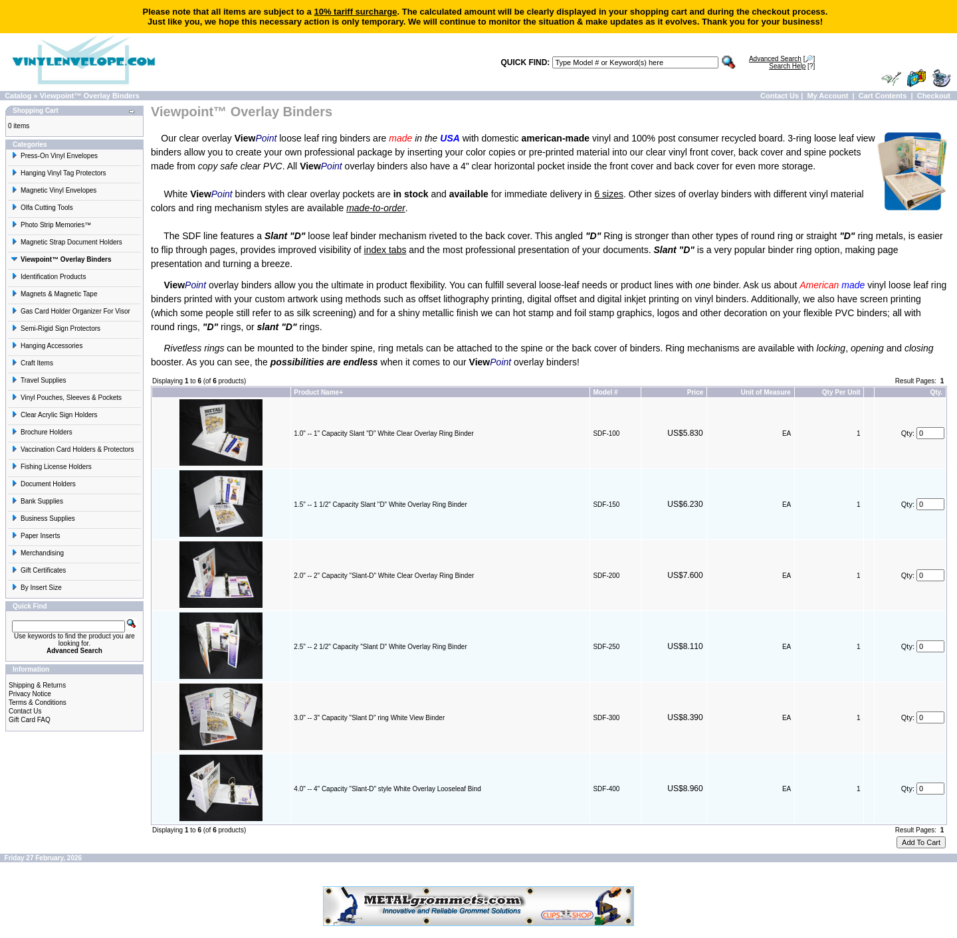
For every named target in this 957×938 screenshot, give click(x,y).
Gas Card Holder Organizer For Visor (70, 311)
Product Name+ (318, 392)
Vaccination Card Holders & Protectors (72, 449)
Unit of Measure (766, 392)
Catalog (18, 96)
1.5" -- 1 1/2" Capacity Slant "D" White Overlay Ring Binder (380, 504)
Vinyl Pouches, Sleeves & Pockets (66, 397)
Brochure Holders (41, 432)
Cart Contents (883, 96)
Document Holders (43, 484)
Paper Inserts (35, 535)
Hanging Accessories (46, 345)
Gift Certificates (38, 570)
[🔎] (782, 58)
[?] (792, 66)
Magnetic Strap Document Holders (66, 242)
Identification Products (48, 276)
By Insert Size (36, 587)
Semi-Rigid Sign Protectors (55, 328)
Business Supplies (43, 518)
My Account (827, 96)
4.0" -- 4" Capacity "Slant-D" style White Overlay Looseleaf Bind (387, 789)
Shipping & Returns (37, 685)
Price (695, 392)
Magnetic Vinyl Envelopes (53, 190)
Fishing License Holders (51, 466)
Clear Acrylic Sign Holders (54, 415)
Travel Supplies (38, 380)
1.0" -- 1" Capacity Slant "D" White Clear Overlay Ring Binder (383, 433)
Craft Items (32, 363)
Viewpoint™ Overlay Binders (90, 96)
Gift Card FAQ (30, 719)
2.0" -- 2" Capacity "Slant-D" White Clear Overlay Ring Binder (384, 575)
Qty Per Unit (841, 392)
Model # (605, 392)
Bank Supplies (37, 501)
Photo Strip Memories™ (51, 225)
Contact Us (779, 96)
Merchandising (37, 553)
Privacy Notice (30, 694)
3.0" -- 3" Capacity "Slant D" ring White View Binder (369, 717)
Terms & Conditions (37, 702)
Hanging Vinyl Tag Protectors (58, 173)
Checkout (933, 96)
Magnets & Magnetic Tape (54, 294)
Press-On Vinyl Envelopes (54, 155)
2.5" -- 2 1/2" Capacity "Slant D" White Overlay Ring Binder (380, 646)
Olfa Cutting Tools (42, 207)
